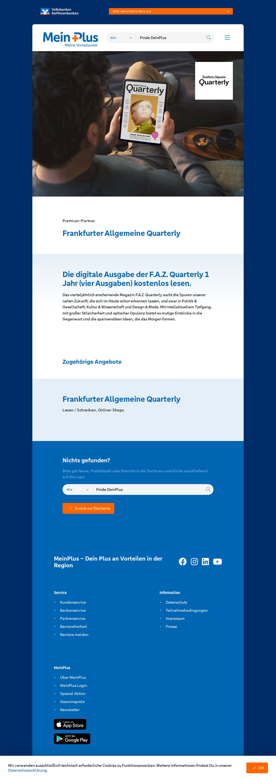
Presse (171, 626)
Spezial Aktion (72, 693)
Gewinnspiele (72, 701)
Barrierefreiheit (73, 626)
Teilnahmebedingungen (187, 610)
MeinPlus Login (73, 685)
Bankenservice (73, 610)
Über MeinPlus (73, 677)
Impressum (175, 618)
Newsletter (70, 709)
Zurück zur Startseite (88, 508)
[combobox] (171, 11)
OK (257, 767)
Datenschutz (176, 602)
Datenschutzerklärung (27, 770)
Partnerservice (72, 618)
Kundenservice (73, 602)
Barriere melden (74, 634)
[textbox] (171, 11)
